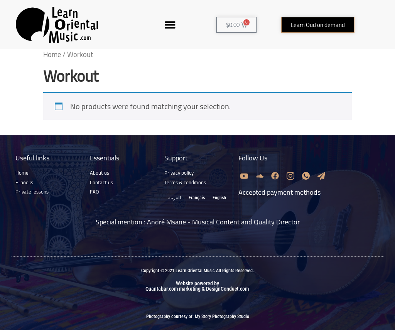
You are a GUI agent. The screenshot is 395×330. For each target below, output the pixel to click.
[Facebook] (275, 175)
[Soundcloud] (259, 175)
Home (52, 54)
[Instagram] (290, 175)
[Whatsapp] (306, 175)
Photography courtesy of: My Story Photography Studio (197, 316)
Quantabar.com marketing (173, 289)
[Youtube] (244, 175)
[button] (170, 25)
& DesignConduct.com (225, 289)
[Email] (321, 175)
